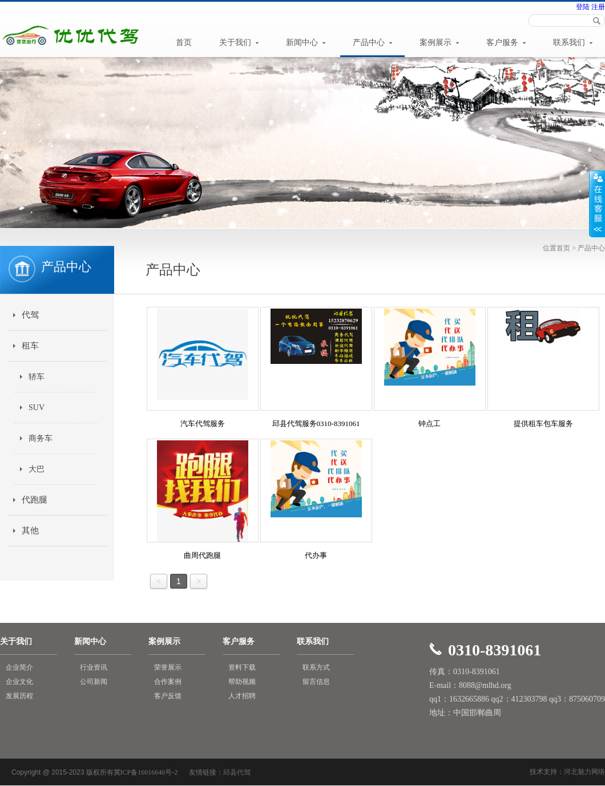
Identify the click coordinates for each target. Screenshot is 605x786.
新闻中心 (306, 42)
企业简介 (19, 667)
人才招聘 (242, 696)
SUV (37, 407)
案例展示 (439, 42)
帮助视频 (242, 682)
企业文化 (19, 682)
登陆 (583, 7)
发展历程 (19, 696)
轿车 (37, 376)
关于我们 (239, 42)
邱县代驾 (237, 772)
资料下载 (242, 667)
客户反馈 (168, 696)
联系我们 (573, 42)
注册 (597, 7)
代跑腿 (34, 499)
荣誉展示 (168, 667)
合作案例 (168, 682)
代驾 (30, 314)
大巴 (37, 469)
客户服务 (506, 42)
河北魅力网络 (584, 772)
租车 (30, 345)
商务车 (41, 438)
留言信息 (316, 682)
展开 (597, 203)
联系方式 (316, 667)
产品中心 (373, 42)
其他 (30, 530)
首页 (184, 42)
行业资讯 (93, 667)
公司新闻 (93, 682)
